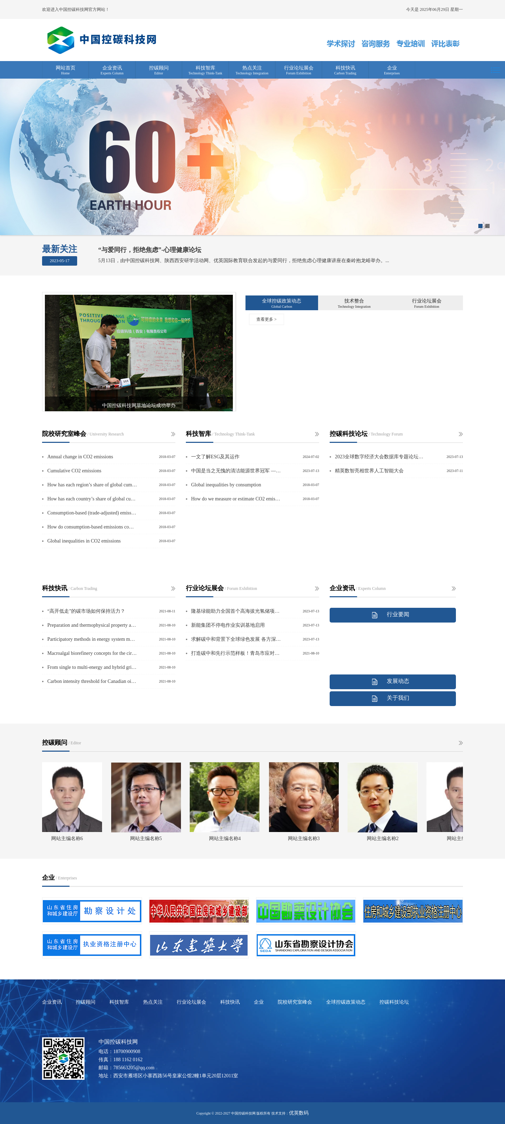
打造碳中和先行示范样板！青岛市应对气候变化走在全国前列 (236, 653)
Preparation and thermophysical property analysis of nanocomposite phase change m (92, 625)
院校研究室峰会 (295, 1002)
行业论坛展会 (299, 68)
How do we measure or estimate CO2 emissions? (236, 498)
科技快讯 (345, 68)
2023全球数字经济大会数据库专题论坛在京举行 (380, 456)
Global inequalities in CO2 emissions (84, 541)
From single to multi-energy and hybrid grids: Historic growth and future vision (92, 667)
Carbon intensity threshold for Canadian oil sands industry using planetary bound (92, 681)
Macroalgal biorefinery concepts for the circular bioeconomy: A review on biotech (92, 653)
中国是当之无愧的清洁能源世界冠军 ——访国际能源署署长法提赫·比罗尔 (236, 470)
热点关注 (252, 68)
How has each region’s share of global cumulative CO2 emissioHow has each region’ (92, 484)
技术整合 (354, 301)
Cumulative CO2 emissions (74, 470)
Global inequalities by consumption (226, 484)
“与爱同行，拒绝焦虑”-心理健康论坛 (149, 249)
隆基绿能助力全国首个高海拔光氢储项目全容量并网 (236, 611)
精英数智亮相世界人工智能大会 (369, 470)
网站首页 (65, 68)
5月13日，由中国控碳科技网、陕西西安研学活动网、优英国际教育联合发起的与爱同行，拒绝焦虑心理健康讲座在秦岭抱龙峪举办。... (243, 260)
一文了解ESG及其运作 (215, 456)
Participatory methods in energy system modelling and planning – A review (92, 639)
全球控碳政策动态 (281, 301)
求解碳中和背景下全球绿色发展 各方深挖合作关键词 (236, 639)
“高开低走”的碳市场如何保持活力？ (86, 611)
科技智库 (205, 68)
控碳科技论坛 (394, 1002)
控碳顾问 (159, 68)
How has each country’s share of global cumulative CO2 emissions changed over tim (92, 498)
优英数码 (299, 1113)
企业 (392, 68)
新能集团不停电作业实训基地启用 (228, 625)
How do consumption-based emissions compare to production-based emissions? (92, 527)
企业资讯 (112, 68)
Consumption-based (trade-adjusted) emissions (92, 513)
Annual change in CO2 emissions (80, 456)
